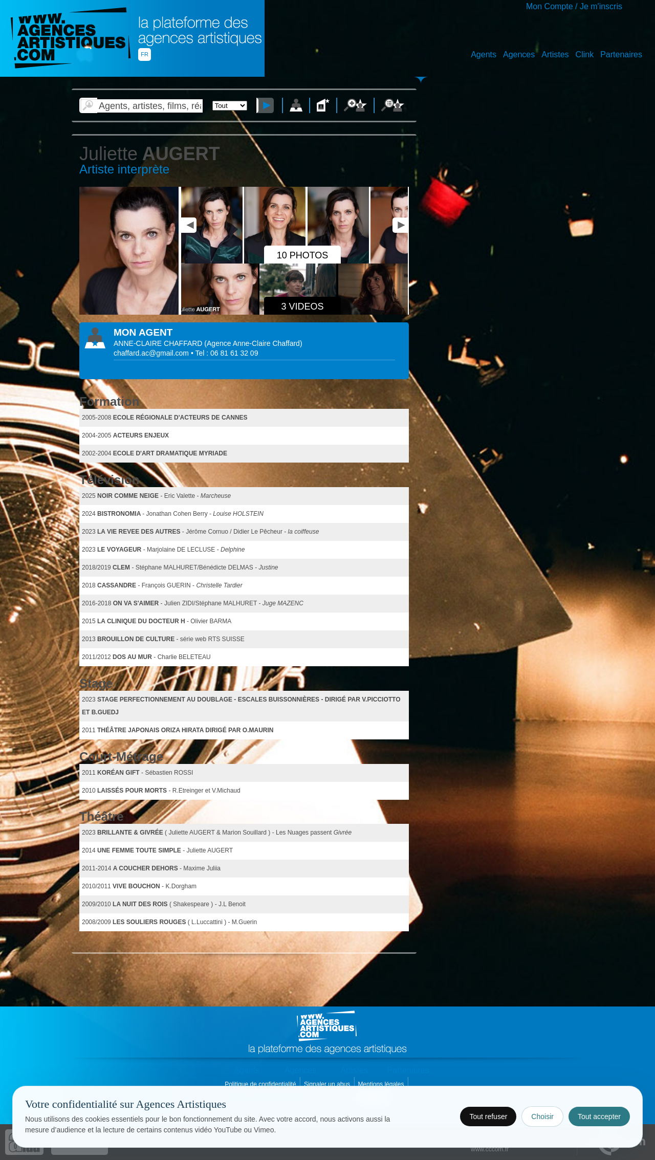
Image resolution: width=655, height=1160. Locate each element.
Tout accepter (599, 1116)
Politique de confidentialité (261, 1084)
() (253, 343)
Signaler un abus (328, 1084)
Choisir (542, 1116)
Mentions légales (381, 1084)
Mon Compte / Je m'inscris (574, 6)
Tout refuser (488, 1116)
